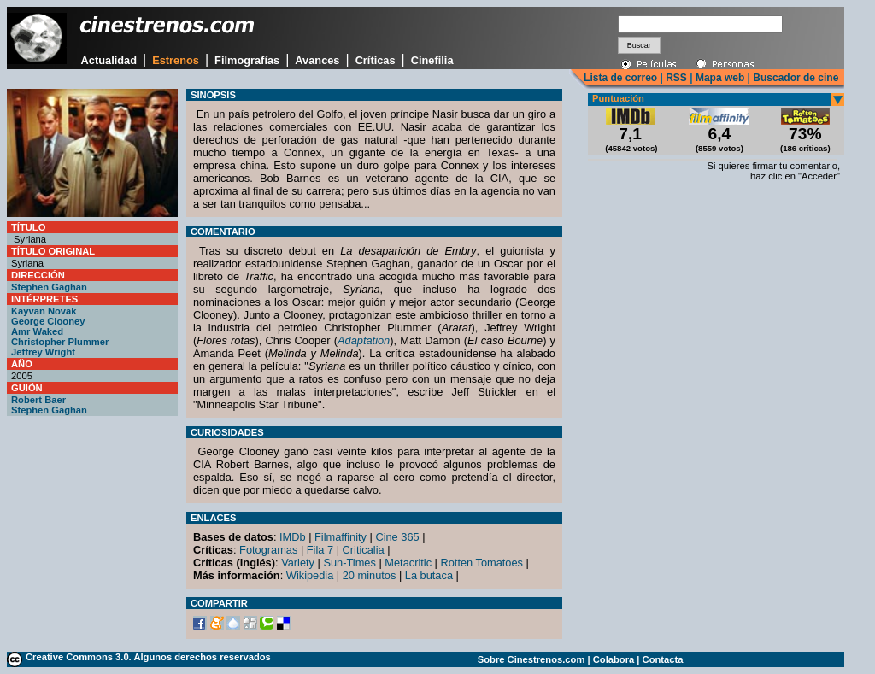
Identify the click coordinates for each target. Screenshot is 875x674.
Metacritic (408, 562)
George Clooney (48, 321)
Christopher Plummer (60, 342)
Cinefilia (432, 60)
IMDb (292, 536)
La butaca (429, 575)
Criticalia (364, 549)
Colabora (614, 659)
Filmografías (246, 60)
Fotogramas (268, 549)
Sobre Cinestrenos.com (531, 659)
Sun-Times (349, 562)
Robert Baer (38, 400)
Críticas (375, 60)
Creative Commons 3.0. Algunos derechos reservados (148, 657)
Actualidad (109, 60)
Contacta (663, 659)
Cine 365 (397, 536)
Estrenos (175, 60)
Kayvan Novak (44, 311)
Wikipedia (309, 575)
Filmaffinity (340, 536)
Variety (297, 562)
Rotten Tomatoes (482, 562)
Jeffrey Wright (43, 352)
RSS (676, 78)
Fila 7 (320, 549)
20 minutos (369, 575)
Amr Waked (37, 331)
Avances (317, 60)
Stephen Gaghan (49, 287)
